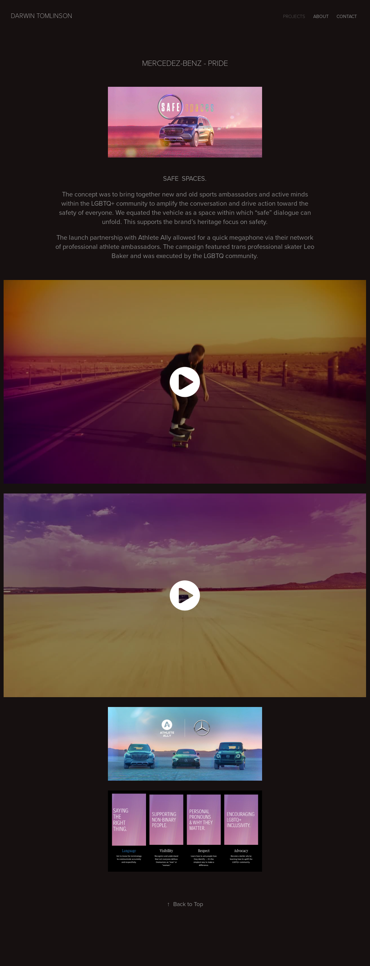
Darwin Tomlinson (41, 15)
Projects (294, 16)
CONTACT (347, 16)
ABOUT (321, 16)
